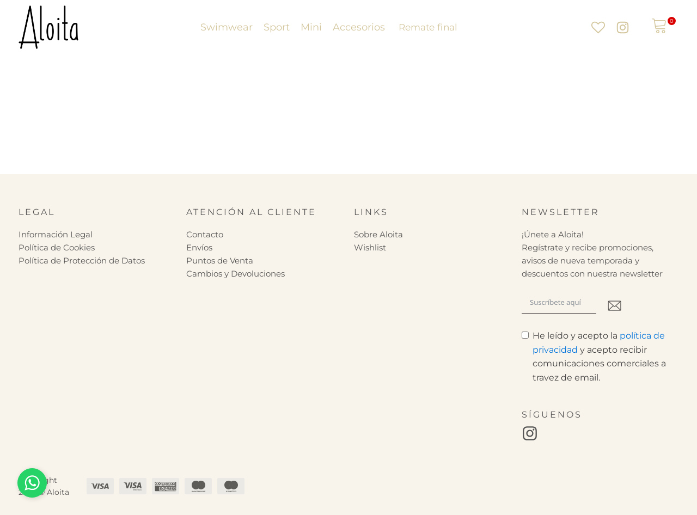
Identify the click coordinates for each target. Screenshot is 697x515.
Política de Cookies (57, 247)
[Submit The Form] (614, 307)
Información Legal (56, 234)
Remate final (427, 27)
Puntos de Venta (219, 260)
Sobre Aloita (378, 234)
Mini (311, 27)
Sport (277, 27)
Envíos (199, 247)
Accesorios (359, 27)
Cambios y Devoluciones (235, 273)
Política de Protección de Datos (82, 260)
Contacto (204, 234)
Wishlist (370, 247)
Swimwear (226, 27)
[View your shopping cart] (659, 27)
